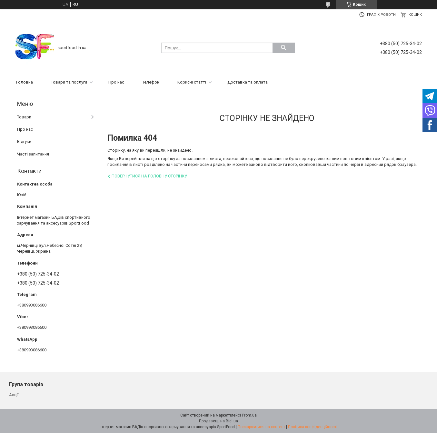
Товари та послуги (69, 82)
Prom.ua (249, 415)
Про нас (116, 82)
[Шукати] (284, 48)
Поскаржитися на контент (261, 427)
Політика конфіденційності (312, 427)
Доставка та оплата (247, 82)
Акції (13, 394)
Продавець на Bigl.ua (218, 421)
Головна (24, 82)
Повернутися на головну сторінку (149, 176)
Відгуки (24, 141)
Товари (24, 117)
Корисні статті (191, 82)
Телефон (150, 82)
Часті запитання (33, 154)
